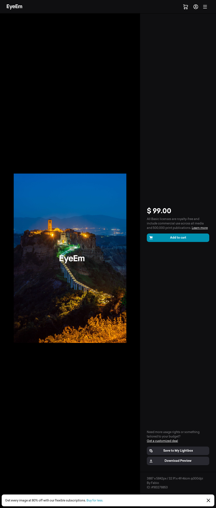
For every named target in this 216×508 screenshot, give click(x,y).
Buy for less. (94, 500)
